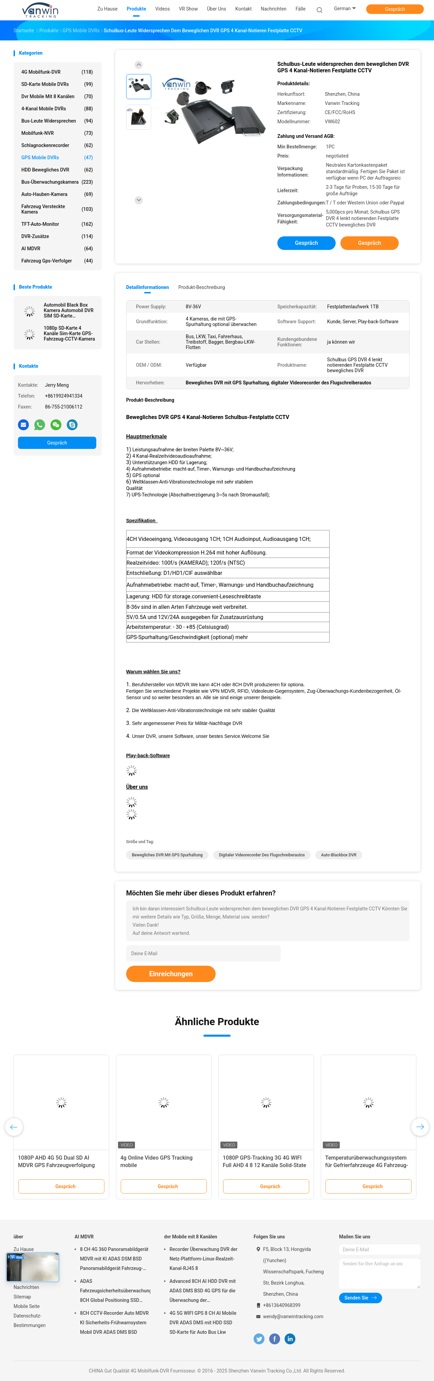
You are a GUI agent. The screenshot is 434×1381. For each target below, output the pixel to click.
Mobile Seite (27, 1306)
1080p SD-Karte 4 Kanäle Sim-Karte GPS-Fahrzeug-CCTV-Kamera (69, 333)
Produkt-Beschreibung (201, 287)
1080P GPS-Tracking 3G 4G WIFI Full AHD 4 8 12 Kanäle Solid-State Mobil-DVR (264, 1165)
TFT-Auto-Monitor (57, 224)
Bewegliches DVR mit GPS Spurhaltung (167, 855)
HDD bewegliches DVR (57, 169)
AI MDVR (57, 248)
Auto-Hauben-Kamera (57, 194)
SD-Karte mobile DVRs (57, 84)
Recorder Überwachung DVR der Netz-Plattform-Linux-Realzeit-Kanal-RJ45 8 (203, 1259)
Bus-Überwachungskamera (57, 182)
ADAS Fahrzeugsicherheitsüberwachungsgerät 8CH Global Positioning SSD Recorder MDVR (115, 1291)
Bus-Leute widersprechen (57, 120)
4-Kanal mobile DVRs (57, 108)
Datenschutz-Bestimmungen (29, 1320)
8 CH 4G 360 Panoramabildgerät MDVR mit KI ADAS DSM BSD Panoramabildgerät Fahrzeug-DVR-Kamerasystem (114, 1260)
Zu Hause (24, 1249)
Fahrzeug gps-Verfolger (57, 260)
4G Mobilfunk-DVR (57, 72)
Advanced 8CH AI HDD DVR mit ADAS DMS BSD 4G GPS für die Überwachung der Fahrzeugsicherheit (203, 1291)
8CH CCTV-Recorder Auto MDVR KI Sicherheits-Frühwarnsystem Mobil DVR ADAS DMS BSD (114, 1322)
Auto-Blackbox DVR (338, 855)
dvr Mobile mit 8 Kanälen (57, 96)
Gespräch (395, 9)
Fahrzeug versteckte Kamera (57, 209)
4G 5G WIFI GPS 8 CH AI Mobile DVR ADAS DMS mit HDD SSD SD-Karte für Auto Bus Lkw (203, 1322)
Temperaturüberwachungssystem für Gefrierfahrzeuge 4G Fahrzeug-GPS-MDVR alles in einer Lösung (366, 1165)
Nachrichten (26, 1287)
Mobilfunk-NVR (57, 133)
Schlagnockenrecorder (57, 145)
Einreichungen (171, 974)
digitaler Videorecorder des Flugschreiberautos (262, 855)
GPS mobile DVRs (57, 157)
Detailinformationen (147, 287)
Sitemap (22, 1297)
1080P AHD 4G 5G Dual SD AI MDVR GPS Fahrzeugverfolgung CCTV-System (56, 1165)
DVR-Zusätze (57, 236)
